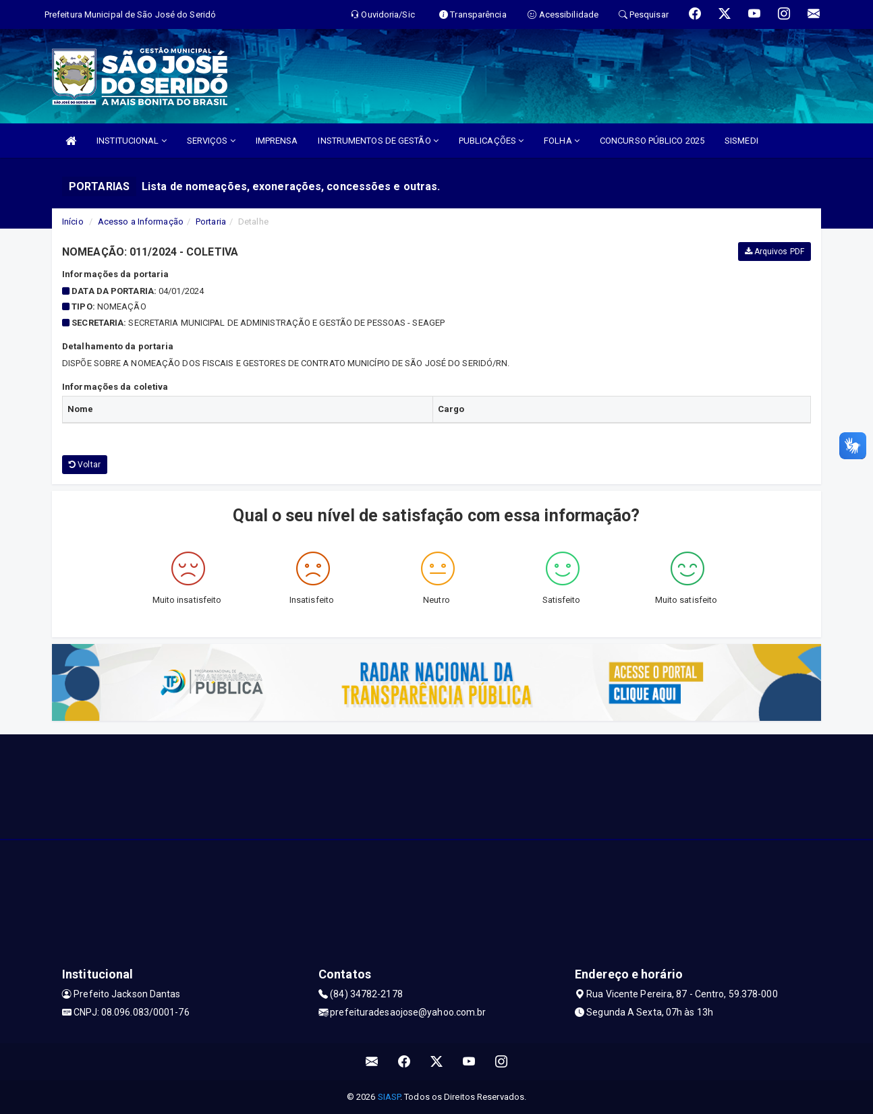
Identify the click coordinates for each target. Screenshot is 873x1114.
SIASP (389, 1097)
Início (73, 221)
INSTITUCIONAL (131, 141)
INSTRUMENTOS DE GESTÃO (378, 141)
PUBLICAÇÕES (491, 141)
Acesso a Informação (141, 221)
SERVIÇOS (211, 141)
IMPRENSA (277, 141)
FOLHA (562, 141)
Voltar (85, 464)
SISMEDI (741, 141)
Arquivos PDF (774, 251)
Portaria (211, 221)
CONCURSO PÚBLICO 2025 (652, 141)
